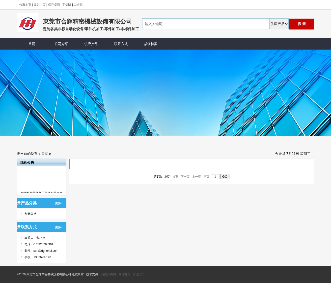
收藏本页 (25, 4)
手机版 (66, 4)
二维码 (78, 4)
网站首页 (124, 274)
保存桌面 (54, 4)
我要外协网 (108, 274)
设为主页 (40, 4)
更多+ (59, 203)
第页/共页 (162, 176)
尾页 (206, 176)
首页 (44, 154)
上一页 (196, 176)
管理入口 (139, 274)
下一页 (185, 176)
